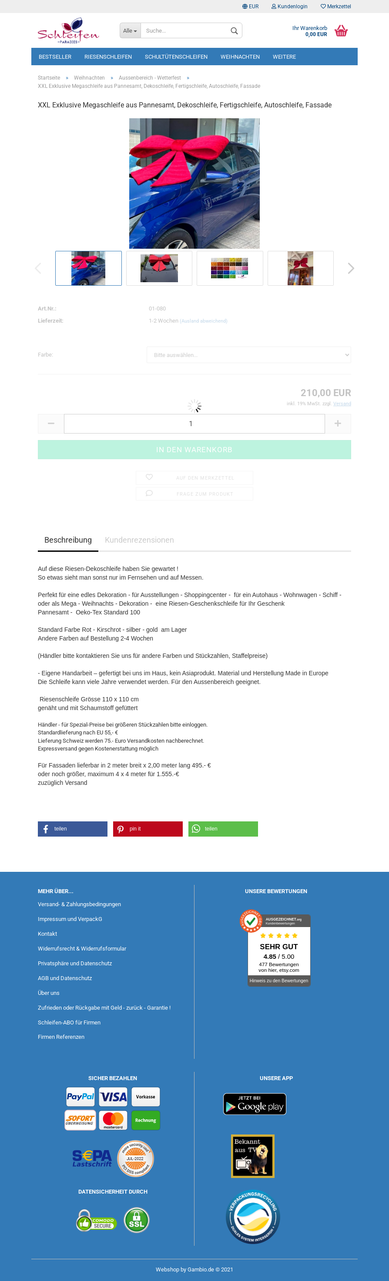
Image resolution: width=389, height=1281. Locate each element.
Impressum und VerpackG (70, 919)
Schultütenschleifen (176, 56)
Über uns (49, 993)
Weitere (284, 56)
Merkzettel (336, 6)
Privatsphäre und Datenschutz (75, 963)
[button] (72, 829)
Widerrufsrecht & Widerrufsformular (82, 948)
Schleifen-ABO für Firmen (69, 1022)
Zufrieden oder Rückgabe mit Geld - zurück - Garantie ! (104, 1007)
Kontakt (47, 934)
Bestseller (55, 56)
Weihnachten (240, 56)
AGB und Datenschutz (65, 978)
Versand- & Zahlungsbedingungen (79, 904)
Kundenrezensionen (139, 539)
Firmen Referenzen (61, 1037)
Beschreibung (68, 539)
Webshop (167, 1269)
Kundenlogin (290, 6)
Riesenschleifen (108, 56)
